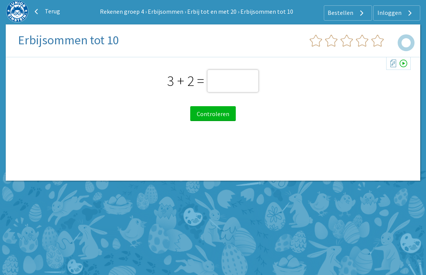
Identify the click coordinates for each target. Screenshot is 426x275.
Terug (46, 11)
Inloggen (395, 13)
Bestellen (347, 13)
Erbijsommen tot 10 (266, 11)
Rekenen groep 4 (122, 11)
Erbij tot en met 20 (212, 11)
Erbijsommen (165, 11)
